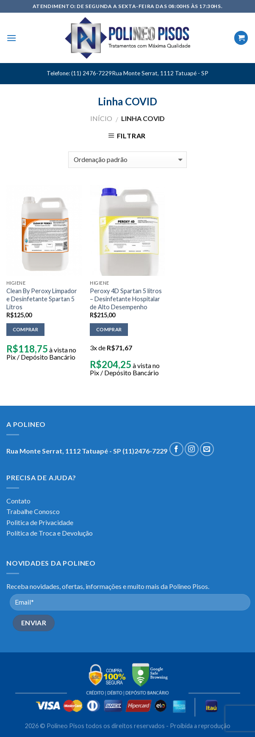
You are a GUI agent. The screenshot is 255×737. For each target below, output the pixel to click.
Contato (18, 501)
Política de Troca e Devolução (49, 533)
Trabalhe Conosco (33, 511)
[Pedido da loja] (127, 159)
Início (101, 118)
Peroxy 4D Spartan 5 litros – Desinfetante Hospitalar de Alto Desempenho (126, 298)
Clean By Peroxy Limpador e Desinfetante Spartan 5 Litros (41, 298)
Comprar (25, 329)
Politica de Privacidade (39, 522)
